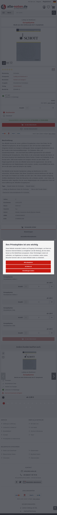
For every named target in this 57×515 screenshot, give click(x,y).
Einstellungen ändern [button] (28, 270)
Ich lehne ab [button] (28, 266)
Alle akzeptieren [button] (28, 262)
